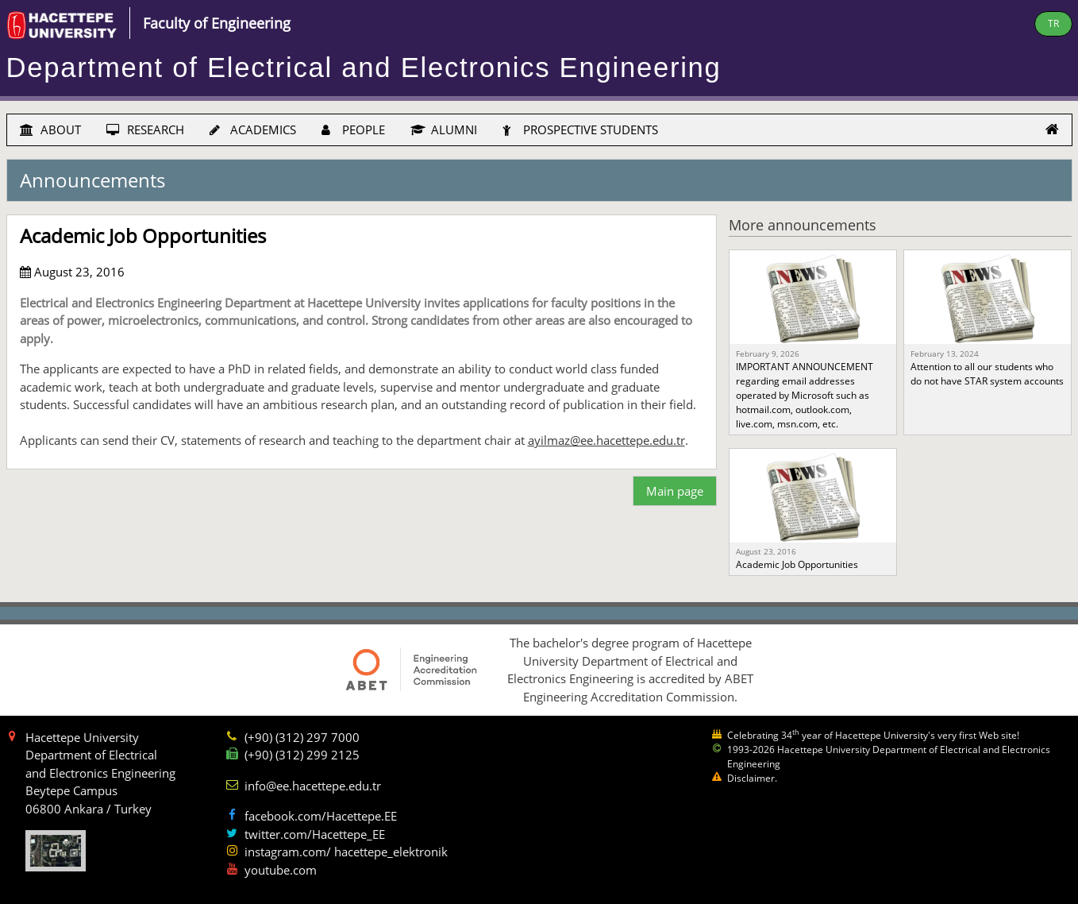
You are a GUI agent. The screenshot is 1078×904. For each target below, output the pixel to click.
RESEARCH (145, 129)
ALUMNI (443, 129)
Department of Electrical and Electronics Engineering (364, 67)
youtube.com (280, 870)
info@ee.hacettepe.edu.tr (312, 786)
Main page (674, 491)
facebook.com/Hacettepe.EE (320, 816)
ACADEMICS (253, 129)
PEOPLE (353, 129)
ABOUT (50, 129)
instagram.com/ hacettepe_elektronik (346, 852)
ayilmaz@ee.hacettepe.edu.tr (606, 440)
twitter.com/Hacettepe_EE (314, 834)
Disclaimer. (752, 778)
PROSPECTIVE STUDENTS (580, 129)
